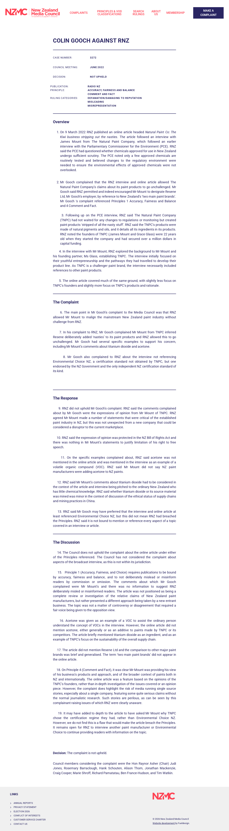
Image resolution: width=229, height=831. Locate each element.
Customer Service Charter (30, 819)
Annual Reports (23, 803)
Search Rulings (139, 13)
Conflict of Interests (27, 815)
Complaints (79, 12)
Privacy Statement (25, 807)
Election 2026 (22, 811)
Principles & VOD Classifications (109, 13)
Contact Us (20, 824)
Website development (164, 823)
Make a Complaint (204, 9)
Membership (175, 12)
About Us (156, 13)
